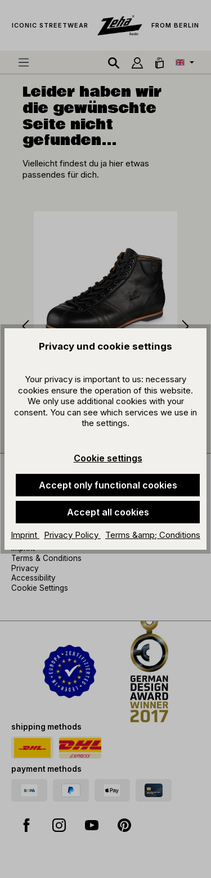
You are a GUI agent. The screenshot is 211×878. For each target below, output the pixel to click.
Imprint (25, 534)
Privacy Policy (72, 534)
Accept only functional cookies (108, 485)
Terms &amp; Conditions (152, 534)
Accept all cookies (108, 512)
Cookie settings (108, 458)
